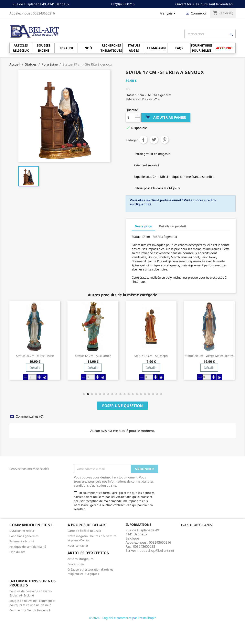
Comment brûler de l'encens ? (29, 610)
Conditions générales (24, 536)
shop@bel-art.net (161, 550)
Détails (35, 367)
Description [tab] (143, 226)
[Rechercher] (210, 34)
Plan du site (17, 552)
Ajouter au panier (166, 117)
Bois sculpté (75, 564)
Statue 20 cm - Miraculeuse (35, 356)
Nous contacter (77, 545)
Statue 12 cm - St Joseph (151, 356)
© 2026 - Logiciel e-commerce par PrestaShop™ (122, 618)
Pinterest (164, 140)
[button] (83, 394)
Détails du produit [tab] (172, 226)
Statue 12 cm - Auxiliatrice (93, 356)
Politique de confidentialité (27, 546)
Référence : (133, 99)
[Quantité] (130, 117)
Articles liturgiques (80, 559)
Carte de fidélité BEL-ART (84, 531)
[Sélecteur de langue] (168, 13)
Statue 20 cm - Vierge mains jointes (209, 356)
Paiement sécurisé (21, 541)
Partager (143, 140)
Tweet (154, 140)
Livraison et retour (21, 531)
